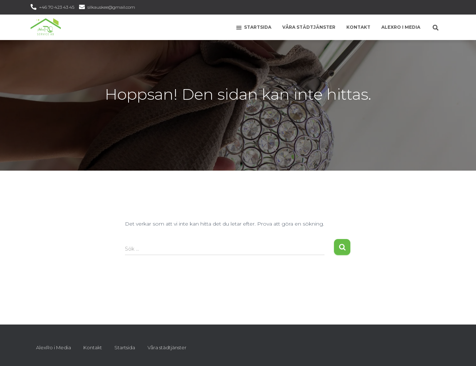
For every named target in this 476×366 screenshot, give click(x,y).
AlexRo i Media (400, 27)
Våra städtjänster (308, 27)
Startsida (253, 27)
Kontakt (358, 27)
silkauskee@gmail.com (111, 7)
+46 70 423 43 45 (56, 7)
